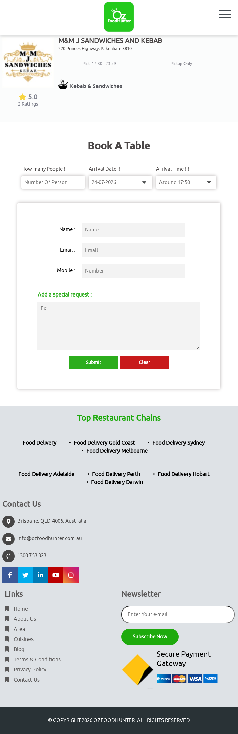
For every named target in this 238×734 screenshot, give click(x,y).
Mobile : (66, 270)
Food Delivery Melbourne (117, 451)
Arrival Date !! (104, 169)
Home (16, 609)
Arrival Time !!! (172, 169)
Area (15, 629)
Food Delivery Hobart (183, 474)
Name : (67, 229)
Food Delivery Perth (116, 474)
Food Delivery (39, 443)
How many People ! (43, 169)
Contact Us (22, 680)
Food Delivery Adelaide (46, 474)
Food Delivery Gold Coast (104, 443)
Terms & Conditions (33, 659)
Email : (67, 250)
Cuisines (19, 639)
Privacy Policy (25, 669)
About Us (20, 619)
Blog (14, 649)
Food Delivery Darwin (117, 482)
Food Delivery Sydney (178, 443)
